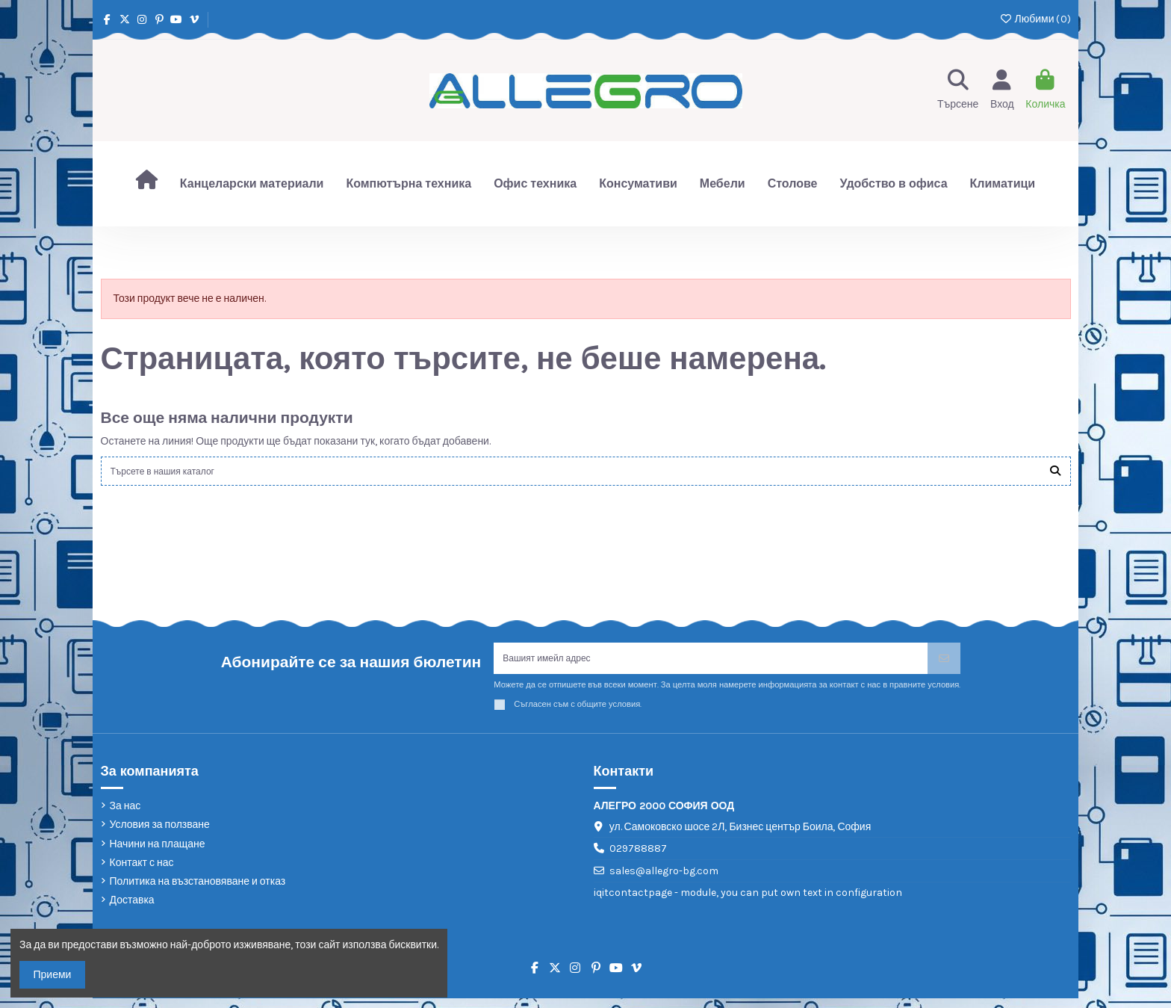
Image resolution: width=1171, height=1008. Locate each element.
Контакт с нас (142, 872)
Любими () (1034, 19)
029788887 (638, 859)
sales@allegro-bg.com (663, 880)
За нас (125, 815)
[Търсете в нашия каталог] (1055, 473)
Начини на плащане (157, 853)
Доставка (132, 909)
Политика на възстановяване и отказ (198, 891)
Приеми (53, 974)
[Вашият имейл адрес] (711, 666)
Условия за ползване (160, 835)
